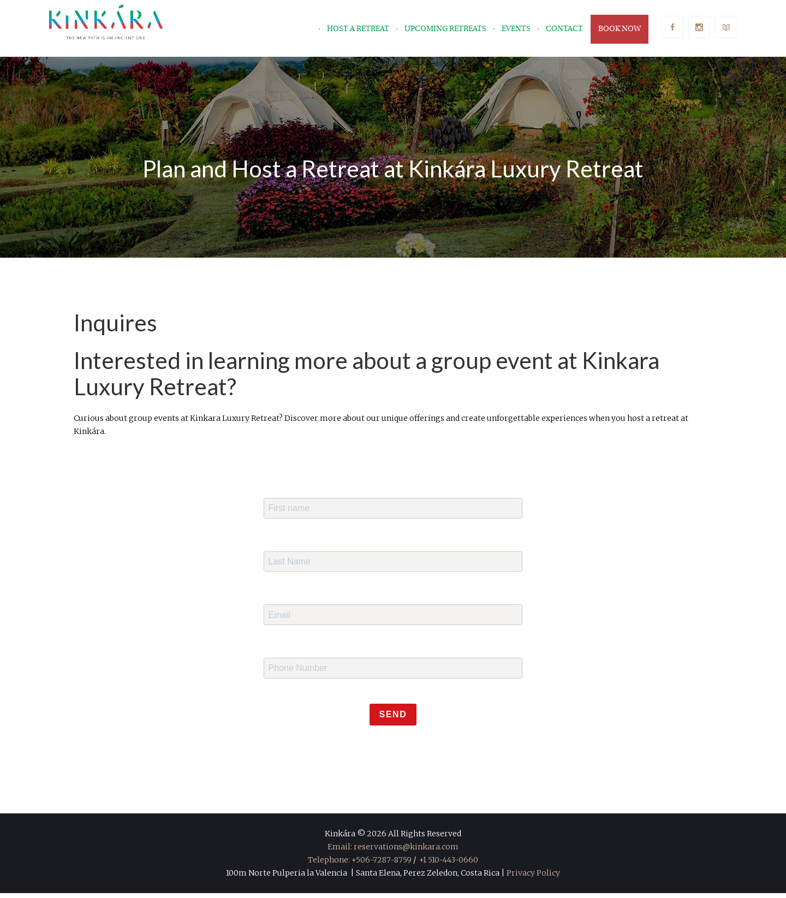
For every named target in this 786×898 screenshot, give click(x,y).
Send (393, 719)
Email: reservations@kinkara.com (392, 852)
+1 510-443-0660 (448, 865)
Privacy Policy (533, 878)
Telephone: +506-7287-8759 (360, 865)
